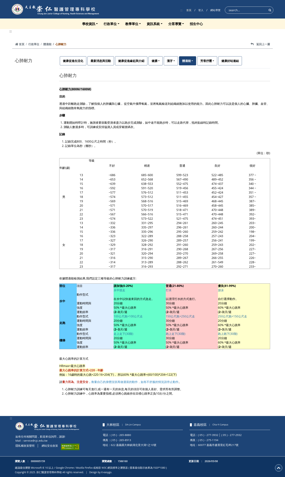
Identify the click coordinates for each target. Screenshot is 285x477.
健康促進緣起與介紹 (131, 61)
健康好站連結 (230, 61)
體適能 (47, 44)
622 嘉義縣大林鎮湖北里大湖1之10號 (133, 445)
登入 (200, 10)
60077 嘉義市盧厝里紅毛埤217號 (218, 445)
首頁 (188, 10)
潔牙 (170, 61)
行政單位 (110, 24)
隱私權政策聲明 (25, 445)
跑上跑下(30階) (228, 334)
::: (181, 10)
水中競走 (119, 290)
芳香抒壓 (206, 61)
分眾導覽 (174, 24)
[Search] (249, 10)
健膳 (154, 61)
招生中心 (196, 24)
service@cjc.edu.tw (35, 440)
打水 (169, 290)
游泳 (221, 290)
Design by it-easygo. (100, 472)
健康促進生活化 (73, 61)
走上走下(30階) (123, 334)
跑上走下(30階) (175, 334)
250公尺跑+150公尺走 (232, 316)
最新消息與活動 (101, 61)
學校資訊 (88, 24)
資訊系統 (153, 24)
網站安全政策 (50, 445)
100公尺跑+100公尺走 (128, 316)
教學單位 (131, 24)
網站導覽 (215, 10)
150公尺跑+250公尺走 (180, 316)
